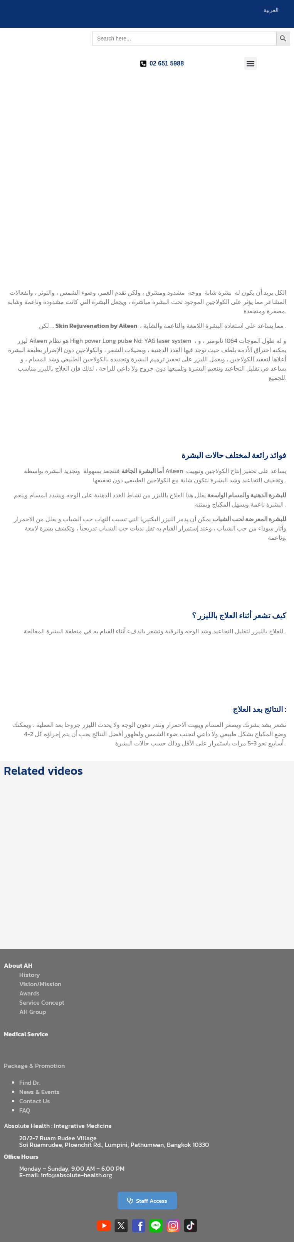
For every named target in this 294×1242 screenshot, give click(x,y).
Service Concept (41, 1002)
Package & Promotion (34, 1065)
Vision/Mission (40, 984)
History (29, 974)
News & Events (39, 1091)
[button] (250, 63)
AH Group (32, 1011)
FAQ (24, 1110)
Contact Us (34, 1101)
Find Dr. (29, 1082)
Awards (29, 993)
